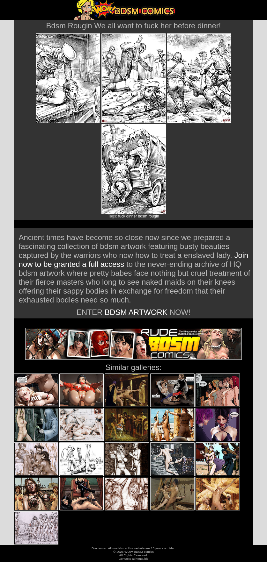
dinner (131, 216)
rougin (153, 216)
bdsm (142, 216)
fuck (121, 216)
